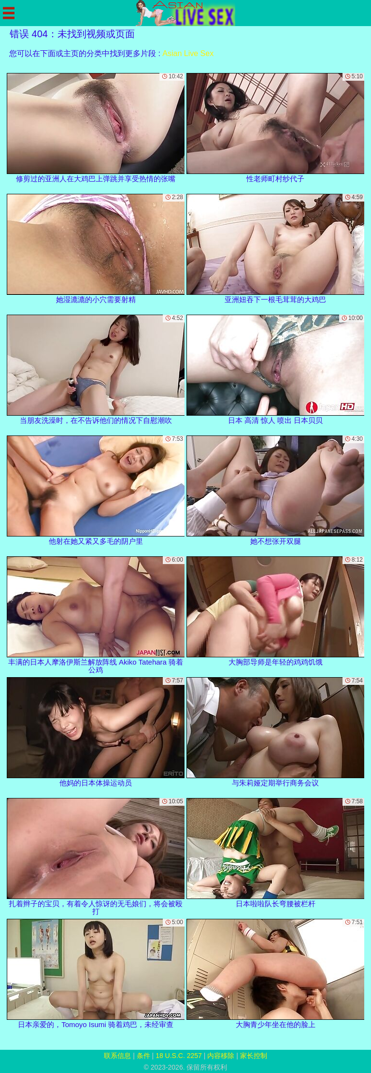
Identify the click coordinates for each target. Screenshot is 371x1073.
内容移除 (220, 1055)
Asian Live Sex (188, 53)
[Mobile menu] (8, 13)
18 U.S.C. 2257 (179, 1055)
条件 (143, 1055)
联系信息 (117, 1055)
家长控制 (253, 1055)
